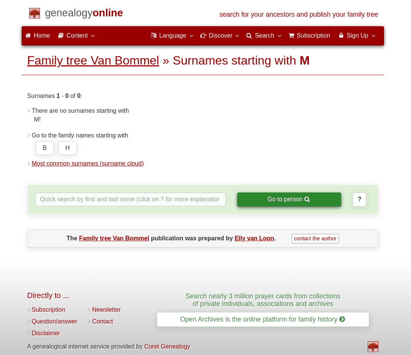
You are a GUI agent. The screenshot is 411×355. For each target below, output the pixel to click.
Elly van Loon (254, 238)
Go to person (289, 199)
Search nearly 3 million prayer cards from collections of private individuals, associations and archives (263, 299)
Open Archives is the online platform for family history (262, 319)
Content (76, 35)
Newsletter (106, 309)
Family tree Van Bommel (93, 60)
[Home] (84, 14)
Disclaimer (46, 333)
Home (37, 35)
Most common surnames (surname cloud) (88, 163)
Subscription (48, 309)
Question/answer (54, 321)
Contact (102, 321)
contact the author (315, 238)
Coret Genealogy (167, 346)
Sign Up (356, 35)
